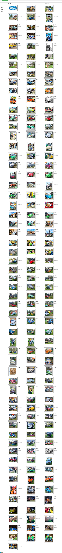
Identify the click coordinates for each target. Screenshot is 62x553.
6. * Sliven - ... (2, 9)
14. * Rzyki (2, 11)
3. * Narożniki (2, 7)
